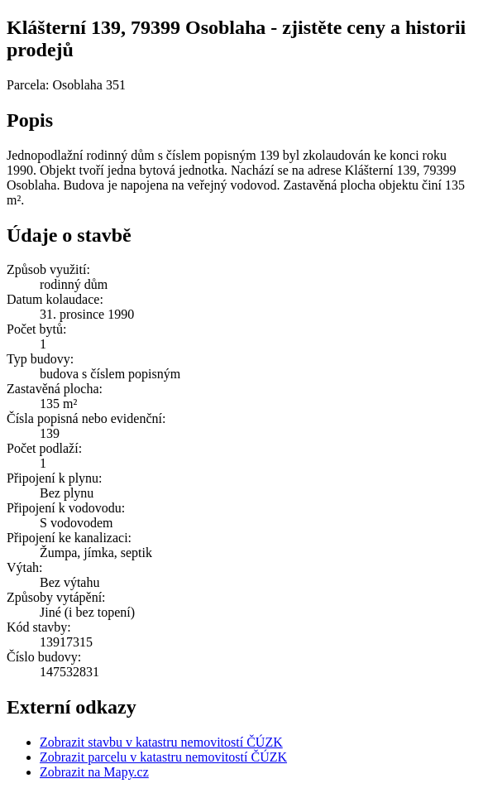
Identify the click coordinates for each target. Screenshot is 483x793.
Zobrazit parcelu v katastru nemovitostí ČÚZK (163, 757)
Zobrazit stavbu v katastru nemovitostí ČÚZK (161, 742)
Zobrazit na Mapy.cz (94, 772)
